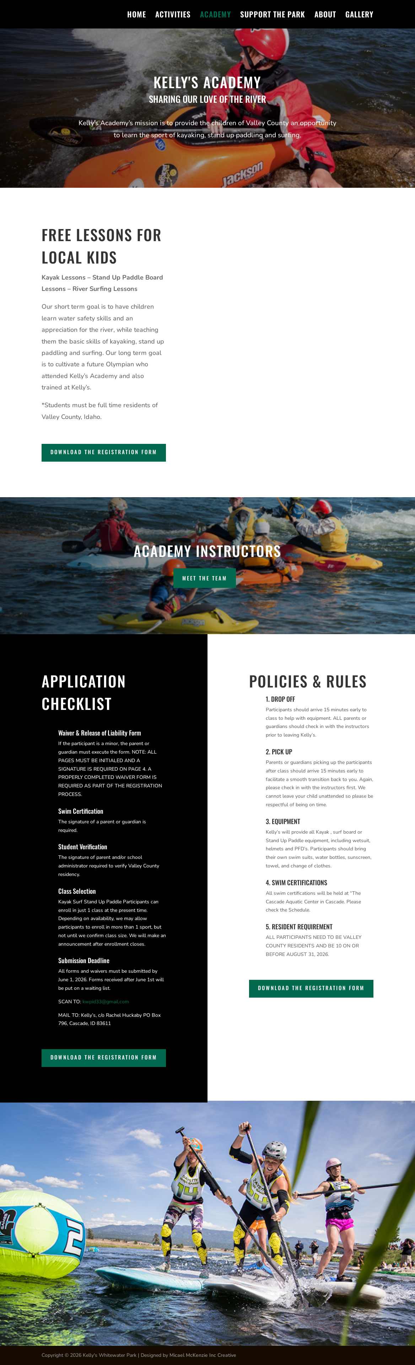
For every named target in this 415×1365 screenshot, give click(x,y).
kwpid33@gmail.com (106, 1001)
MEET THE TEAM (204, 578)
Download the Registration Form (103, 452)
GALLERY (359, 16)
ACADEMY (215, 16)
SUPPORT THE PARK (272, 16)
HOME (136, 16)
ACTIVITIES (173, 16)
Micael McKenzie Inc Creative (202, 1355)
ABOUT (325, 16)
